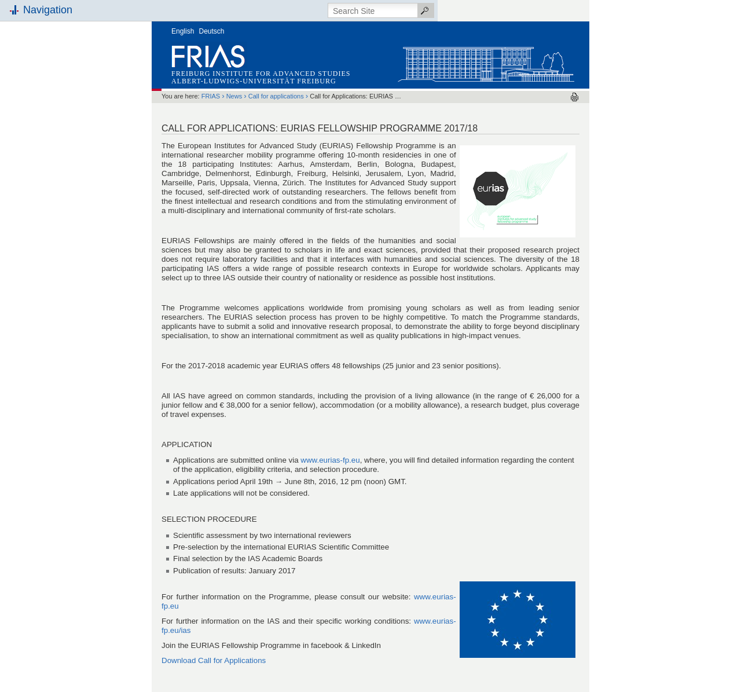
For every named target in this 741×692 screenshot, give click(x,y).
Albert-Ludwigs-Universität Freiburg (253, 81)
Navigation (47, 10)
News (234, 96)
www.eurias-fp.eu (330, 460)
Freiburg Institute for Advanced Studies (260, 73)
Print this (574, 97)
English (182, 31)
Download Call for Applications (214, 660)
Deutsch (212, 31)
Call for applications (276, 96)
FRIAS (210, 96)
